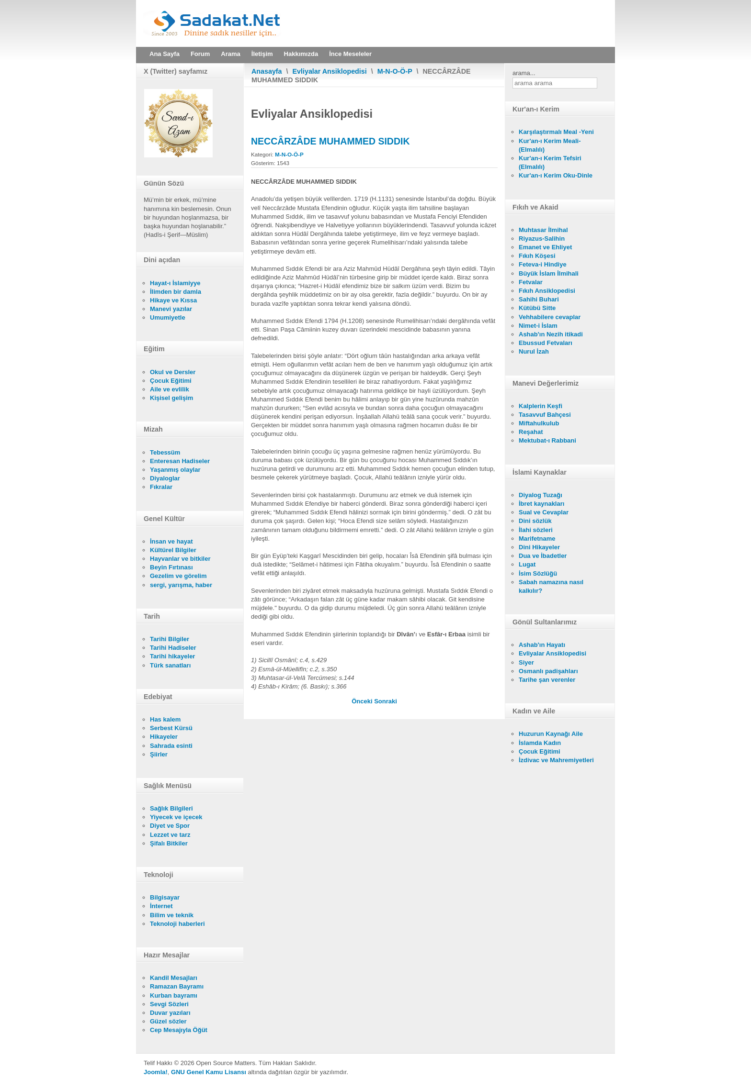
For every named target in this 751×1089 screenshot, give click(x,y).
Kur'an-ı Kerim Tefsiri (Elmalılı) (550, 162)
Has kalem (165, 719)
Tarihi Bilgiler (169, 639)
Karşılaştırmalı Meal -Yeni (556, 131)
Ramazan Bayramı (177, 986)
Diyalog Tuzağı (540, 495)
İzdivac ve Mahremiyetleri (556, 760)
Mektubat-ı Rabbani (547, 440)
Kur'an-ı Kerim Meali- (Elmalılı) (550, 145)
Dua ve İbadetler (543, 555)
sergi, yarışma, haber (181, 585)
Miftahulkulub (539, 423)
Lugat (527, 564)
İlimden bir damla (175, 291)
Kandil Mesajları (173, 977)
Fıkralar (161, 486)
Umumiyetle (167, 317)
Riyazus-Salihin (542, 238)
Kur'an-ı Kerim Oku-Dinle (555, 175)
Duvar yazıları (170, 1012)
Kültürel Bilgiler (173, 550)
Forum (200, 53)
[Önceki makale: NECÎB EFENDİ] (363, 701)
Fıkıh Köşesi (537, 255)
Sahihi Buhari (539, 299)
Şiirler (159, 754)
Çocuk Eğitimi (171, 380)
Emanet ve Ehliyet (545, 247)
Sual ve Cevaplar (544, 512)
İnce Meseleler (350, 53)
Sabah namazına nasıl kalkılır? (551, 586)
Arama (230, 53)
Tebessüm (165, 452)
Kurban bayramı (173, 995)
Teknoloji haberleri (177, 923)
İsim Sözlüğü (538, 573)
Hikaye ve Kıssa (173, 300)
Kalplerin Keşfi (540, 406)
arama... (523, 73)
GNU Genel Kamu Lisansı (208, 1072)
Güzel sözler (168, 1021)
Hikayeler (164, 736)
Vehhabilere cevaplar (549, 317)
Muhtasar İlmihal (543, 229)
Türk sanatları (170, 665)
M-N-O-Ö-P (394, 71)
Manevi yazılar (171, 308)
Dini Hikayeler (539, 547)
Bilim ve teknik (171, 915)
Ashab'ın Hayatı (542, 644)
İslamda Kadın (540, 742)
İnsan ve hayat (171, 541)
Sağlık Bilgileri (171, 808)
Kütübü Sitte (537, 307)
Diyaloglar (165, 478)
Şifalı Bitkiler (169, 843)
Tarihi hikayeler (172, 656)
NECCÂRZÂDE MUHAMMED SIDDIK (330, 141)
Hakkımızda (301, 53)
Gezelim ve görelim (178, 575)
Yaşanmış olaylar (175, 469)
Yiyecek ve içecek (176, 817)
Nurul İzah (534, 351)
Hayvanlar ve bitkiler (180, 558)
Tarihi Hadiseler (173, 647)
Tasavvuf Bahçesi (545, 414)
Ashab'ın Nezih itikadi (551, 334)
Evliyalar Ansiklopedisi (330, 71)
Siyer (526, 662)
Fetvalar (531, 282)
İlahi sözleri (536, 529)
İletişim (262, 53)
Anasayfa (266, 71)
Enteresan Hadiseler (180, 461)
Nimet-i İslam (538, 325)
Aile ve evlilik (169, 389)
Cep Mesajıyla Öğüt (178, 1029)
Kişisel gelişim (171, 397)
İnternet (161, 906)
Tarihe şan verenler (547, 679)
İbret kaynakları (541, 503)
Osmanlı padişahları (548, 671)
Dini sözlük (535, 520)
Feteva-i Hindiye (543, 264)
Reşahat (531, 431)
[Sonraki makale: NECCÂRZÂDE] (385, 701)
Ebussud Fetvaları (545, 342)
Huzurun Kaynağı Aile (551, 733)
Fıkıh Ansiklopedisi (547, 290)
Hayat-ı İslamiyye (175, 283)
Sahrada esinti (171, 745)
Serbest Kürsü (171, 728)
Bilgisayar (165, 897)
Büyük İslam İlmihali (549, 273)
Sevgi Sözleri (169, 1004)
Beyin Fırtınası (171, 567)
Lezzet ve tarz (170, 834)
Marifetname (537, 538)
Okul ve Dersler (172, 372)
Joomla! (156, 1072)
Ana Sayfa (164, 53)
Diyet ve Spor (170, 825)
